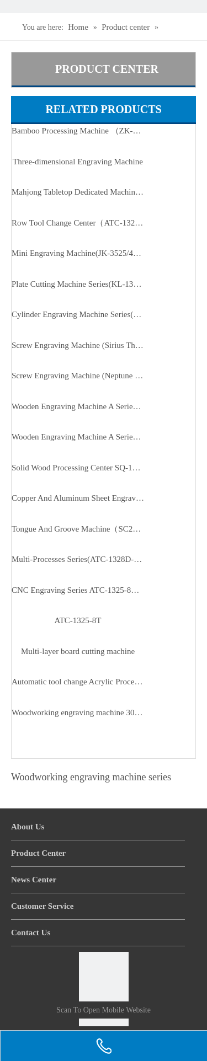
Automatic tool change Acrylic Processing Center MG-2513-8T (78, 681)
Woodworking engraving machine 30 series (78, 712)
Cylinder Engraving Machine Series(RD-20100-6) (78, 314)
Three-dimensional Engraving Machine (78, 161)
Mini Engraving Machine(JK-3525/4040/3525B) (78, 253)
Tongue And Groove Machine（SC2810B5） (78, 528)
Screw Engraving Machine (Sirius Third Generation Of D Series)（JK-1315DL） (78, 345)
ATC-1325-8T (78, 620)
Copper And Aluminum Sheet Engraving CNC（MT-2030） (78, 498)
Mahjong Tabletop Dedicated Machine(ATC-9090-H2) (78, 191)
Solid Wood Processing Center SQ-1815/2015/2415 (78, 467)
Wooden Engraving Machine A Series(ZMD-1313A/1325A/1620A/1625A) (78, 436)
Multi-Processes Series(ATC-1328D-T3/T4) (78, 559)
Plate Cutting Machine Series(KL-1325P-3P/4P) (78, 284)
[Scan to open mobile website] (104, 976)
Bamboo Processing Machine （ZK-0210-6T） (78, 130)
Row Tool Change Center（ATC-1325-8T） (78, 222)
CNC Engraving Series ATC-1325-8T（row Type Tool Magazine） (78, 590)
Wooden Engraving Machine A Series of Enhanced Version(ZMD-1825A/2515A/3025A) (78, 406)
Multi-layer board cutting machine (78, 651)
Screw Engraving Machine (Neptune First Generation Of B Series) (78, 375)
